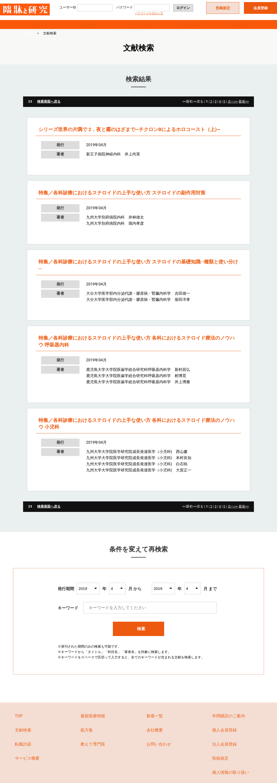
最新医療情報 (93, 722)
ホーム (28, 39)
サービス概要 (138, 27)
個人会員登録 (224, 736)
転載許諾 (240, 27)
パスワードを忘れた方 (149, 13)
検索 (139, 634)
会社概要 (154, 736)
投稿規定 (223, 8)
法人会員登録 (224, 750)
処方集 (87, 736)
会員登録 (260, 8)
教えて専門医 (93, 750)
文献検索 (189, 27)
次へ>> (233, 108)
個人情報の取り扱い (230, 778)
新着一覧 (154, 722)
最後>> (244, 108)
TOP (37, 27)
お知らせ (87, 27)
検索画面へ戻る (49, 108)
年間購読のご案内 (228, 722)
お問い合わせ (158, 750)
